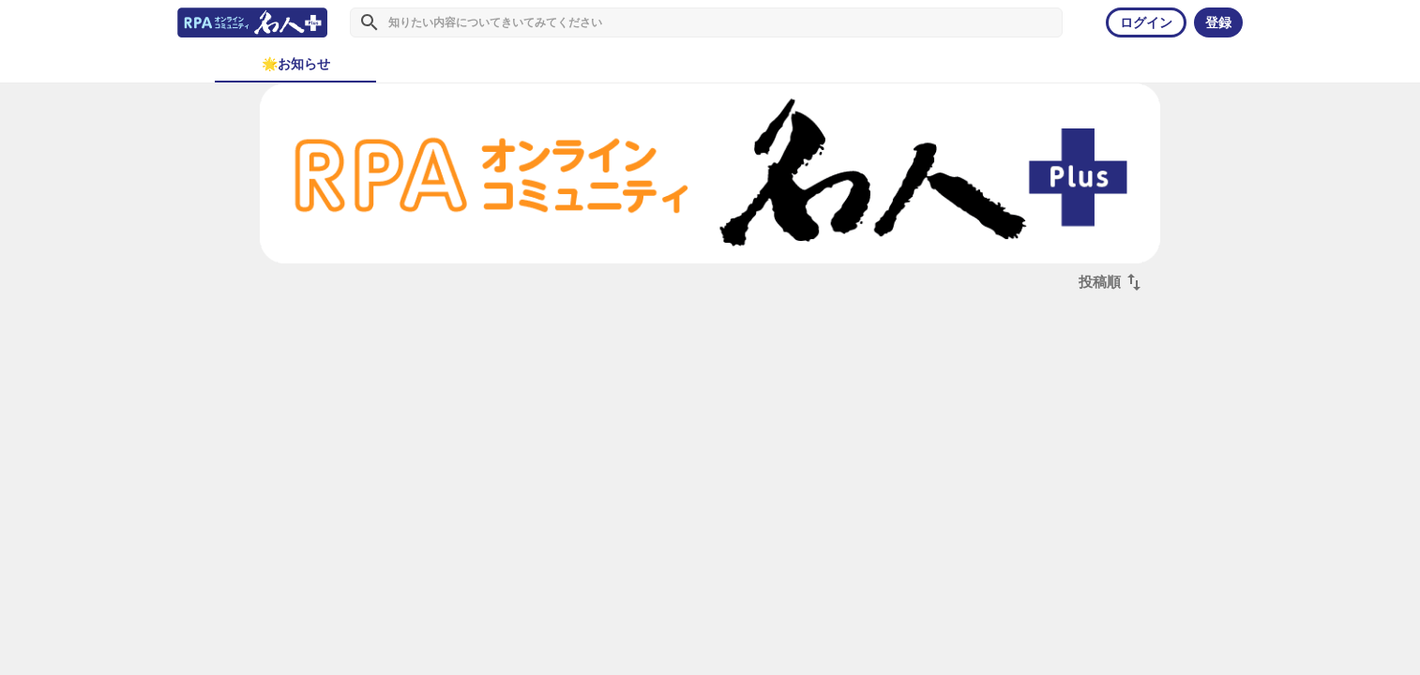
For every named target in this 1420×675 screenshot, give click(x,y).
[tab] (295, 63)
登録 (1218, 22)
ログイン (1146, 22)
